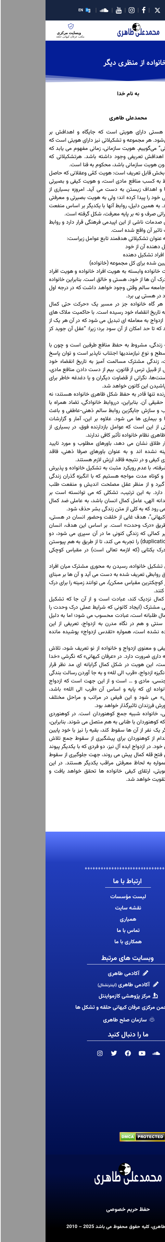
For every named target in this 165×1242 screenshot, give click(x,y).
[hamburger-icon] (153, 30)
